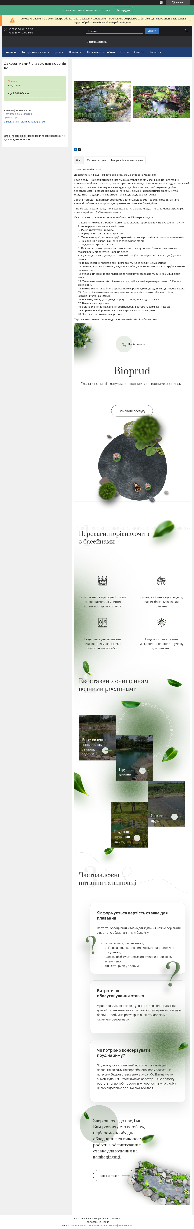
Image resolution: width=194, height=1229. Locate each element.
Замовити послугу (132, 411)
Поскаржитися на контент (86, 1225)
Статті (124, 52)
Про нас (58, 52)
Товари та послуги (33, 52)
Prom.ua (115, 1218)
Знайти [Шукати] (152, 30)
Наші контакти (137, 344)
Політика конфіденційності (117, 1225)
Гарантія (155, 52)
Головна (10, 52)
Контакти (75, 52)
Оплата (139, 52)
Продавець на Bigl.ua (97, 1221)
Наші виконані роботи (101, 52)
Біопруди (123, 10)
